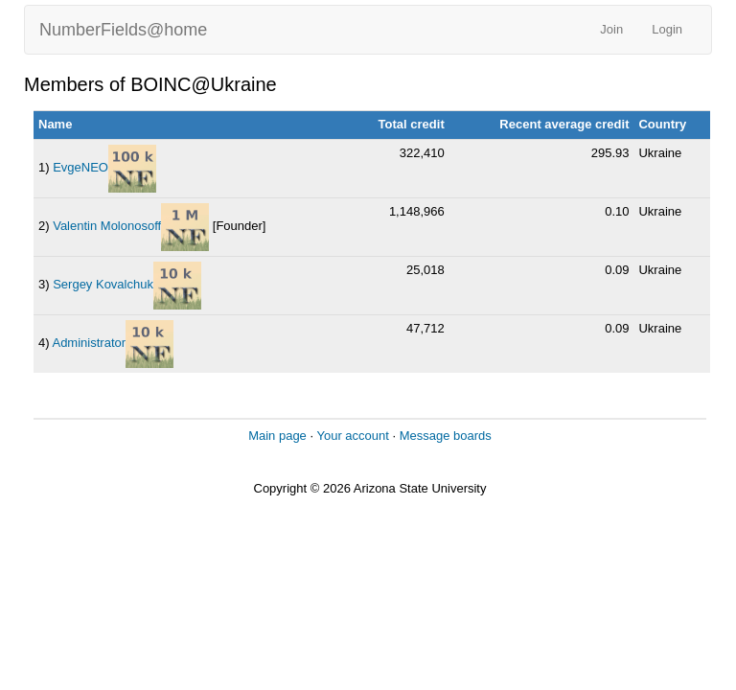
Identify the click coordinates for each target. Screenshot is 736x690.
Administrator (89, 342)
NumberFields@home (123, 29)
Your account (352, 435)
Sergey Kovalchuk (103, 284)
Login (667, 29)
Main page (277, 435)
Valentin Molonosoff (107, 225)
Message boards (446, 435)
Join (611, 29)
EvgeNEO (80, 167)
